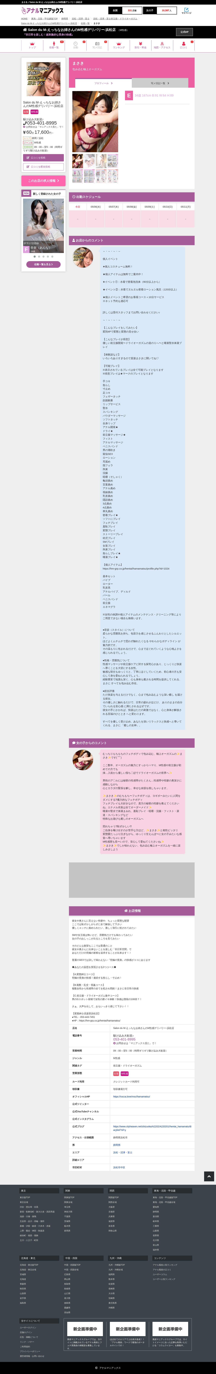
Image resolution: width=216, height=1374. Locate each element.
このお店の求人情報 (43, 180)
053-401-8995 (42, 123)
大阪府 (112, 1207)
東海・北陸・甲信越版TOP (44, 18)
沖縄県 (112, 1308)
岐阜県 (156, 1221)
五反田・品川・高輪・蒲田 (32, 1221)
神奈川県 (68, 1212)
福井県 (156, 1250)
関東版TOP (69, 1197)
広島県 (67, 1274)
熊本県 (112, 1279)
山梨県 (156, 1231)
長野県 (156, 1235)
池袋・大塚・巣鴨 (28, 1216)
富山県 (156, 1245)
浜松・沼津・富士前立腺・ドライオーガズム (115, 18)
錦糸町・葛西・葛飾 (29, 1235)
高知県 (67, 1312)
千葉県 (67, 1216)
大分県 (112, 1293)
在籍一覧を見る (43, 264)
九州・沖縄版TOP (117, 1265)
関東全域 (68, 1202)
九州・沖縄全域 (116, 1269)
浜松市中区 (119, 1167)
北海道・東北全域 (28, 1269)
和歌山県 (113, 1231)
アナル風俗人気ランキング (165, 1265)
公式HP (184, 32)
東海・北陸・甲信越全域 (164, 1202)
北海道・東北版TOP (29, 1265)
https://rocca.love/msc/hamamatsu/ (131, 1096)
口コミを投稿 (36, 157)
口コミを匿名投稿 (38, 166)
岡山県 (67, 1279)
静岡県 (64, 18)
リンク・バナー (27, 1342)
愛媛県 (67, 1308)
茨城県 (67, 1221)
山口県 (67, 1293)
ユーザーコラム (160, 1274)
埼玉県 (67, 1207)
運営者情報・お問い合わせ (32, 1356)
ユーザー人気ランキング (164, 1279)
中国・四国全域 (71, 1269)
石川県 (156, 1240)
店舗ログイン (26, 1332)
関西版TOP (114, 1197)
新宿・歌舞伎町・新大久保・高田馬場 (37, 1212)
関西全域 (113, 1202)
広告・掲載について (29, 1337)
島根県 (67, 1289)
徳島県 (67, 1303)
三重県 (156, 1226)
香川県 (67, 1298)
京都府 (112, 1212)
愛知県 (156, 1207)
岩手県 (23, 1298)
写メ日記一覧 (160, 83)
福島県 (23, 1303)
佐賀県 (112, 1284)
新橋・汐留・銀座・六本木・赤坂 (35, 1226)
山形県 (23, 1293)
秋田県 (23, 1289)
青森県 (23, 1284)
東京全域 (24, 1202)
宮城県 (23, 1274)
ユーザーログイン (28, 1327)
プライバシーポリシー (30, 1351)
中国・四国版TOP (72, 1265)
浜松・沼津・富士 (80, 18)
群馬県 (67, 1231)
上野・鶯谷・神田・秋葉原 (32, 1231)
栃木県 (67, 1226)
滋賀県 (112, 1221)
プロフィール (103, 83)
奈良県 (112, 1226)
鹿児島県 (113, 1303)
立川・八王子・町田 (29, 1240)
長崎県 (112, 1289)
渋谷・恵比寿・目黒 (29, 1207)
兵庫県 (112, 1216)
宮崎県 (112, 1298)
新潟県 (156, 1216)
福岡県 (112, 1274)
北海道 (23, 1279)
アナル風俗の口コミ (162, 1269)
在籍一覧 (85, 23)
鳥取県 (67, 1284)
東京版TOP (25, 1197)
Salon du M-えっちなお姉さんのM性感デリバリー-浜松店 (49, 23)
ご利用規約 (25, 1346)
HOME (24, 18)
